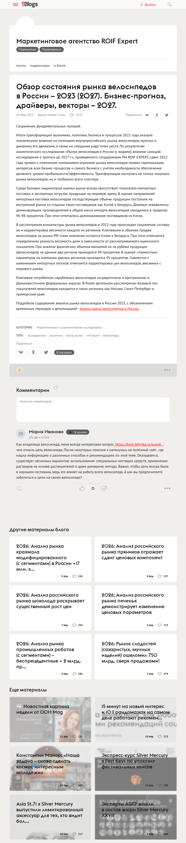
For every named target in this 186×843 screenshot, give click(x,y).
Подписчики (40, 65)
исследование (37, 335)
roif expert (93, 335)
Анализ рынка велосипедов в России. (109, 308)
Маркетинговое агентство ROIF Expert (77, 41)
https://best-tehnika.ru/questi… (139, 444)
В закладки (64, 352)
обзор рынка (74, 335)
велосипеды (111, 335)
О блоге (60, 65)
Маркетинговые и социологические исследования (69, 327)
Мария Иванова (46, 431)
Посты (21, 65)
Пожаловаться (51, 49)
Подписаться (27, 49)
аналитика (56, 335)
